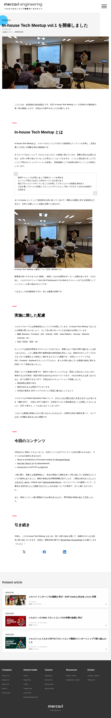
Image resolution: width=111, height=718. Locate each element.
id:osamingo (77, 540)
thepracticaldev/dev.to (52, 482)
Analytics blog (27, 688)
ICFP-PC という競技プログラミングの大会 (39, 486)
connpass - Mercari (93, 675)
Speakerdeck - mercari (73, 680)
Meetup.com (91, 680)
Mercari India (6, 693)
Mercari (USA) (49, 684)
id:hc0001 (39, 104)
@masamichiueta (62, 460)
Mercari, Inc (5, 675)
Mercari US (5, 684)
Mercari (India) (49, 688)
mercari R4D (27, 693)
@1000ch (30, 104)
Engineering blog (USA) (30, 697)
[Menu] (104, 6)
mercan (25, 675)
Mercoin (4, 688)
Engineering (48, 675)
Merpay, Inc (5, 680)
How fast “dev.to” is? (25, 463)
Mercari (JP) (48, 680)
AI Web (25, 684)
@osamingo (65, 540)
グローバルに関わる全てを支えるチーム (72, 398)
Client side (7, 29)
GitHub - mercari (71, 675)
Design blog (27, 680)
